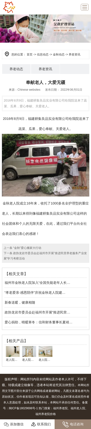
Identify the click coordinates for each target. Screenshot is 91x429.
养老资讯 (45, 69)
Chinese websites (28, 89)
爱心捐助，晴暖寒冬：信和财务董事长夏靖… (39, 322)
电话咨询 (72, 424)
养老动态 (16, 69)
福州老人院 (78, 408)
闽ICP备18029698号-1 (23, 408)
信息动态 (43, 54)
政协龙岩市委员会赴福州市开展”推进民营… (37, 312)
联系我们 (41, 424)
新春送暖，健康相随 (20, 302)
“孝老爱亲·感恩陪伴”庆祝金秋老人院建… (35, 292)
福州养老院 (60, 408)
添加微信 (14, 424)
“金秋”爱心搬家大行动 (26, 248)
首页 (30, 54)
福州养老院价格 (45, 414)
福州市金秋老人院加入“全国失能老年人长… (37, 283)
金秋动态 (59, 54)
